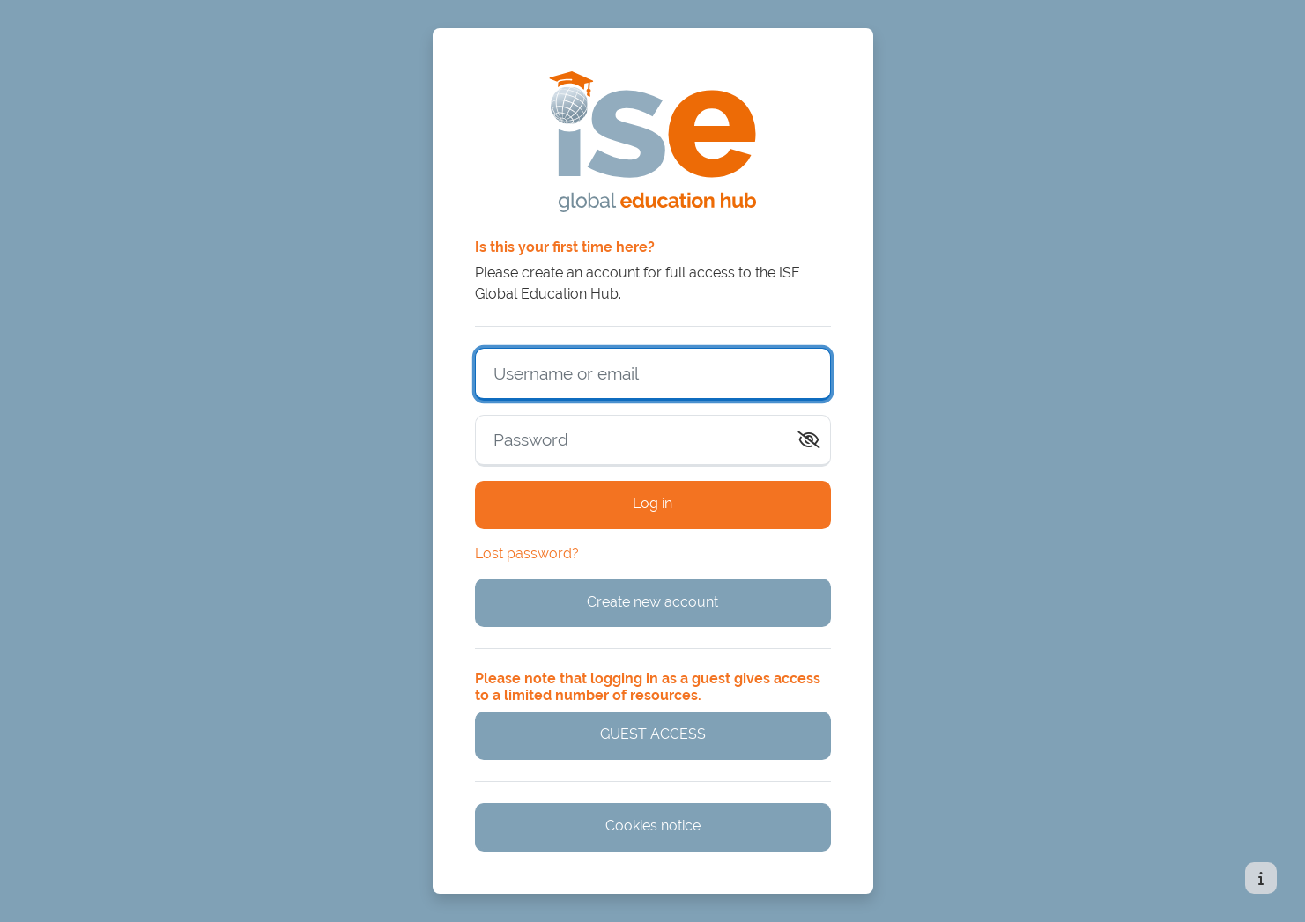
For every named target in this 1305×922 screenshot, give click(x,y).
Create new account (652, 602)
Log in (652, 503)
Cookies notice (653, 825)
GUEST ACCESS (653, 734)
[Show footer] (1261, 878)
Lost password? (527, 553)
